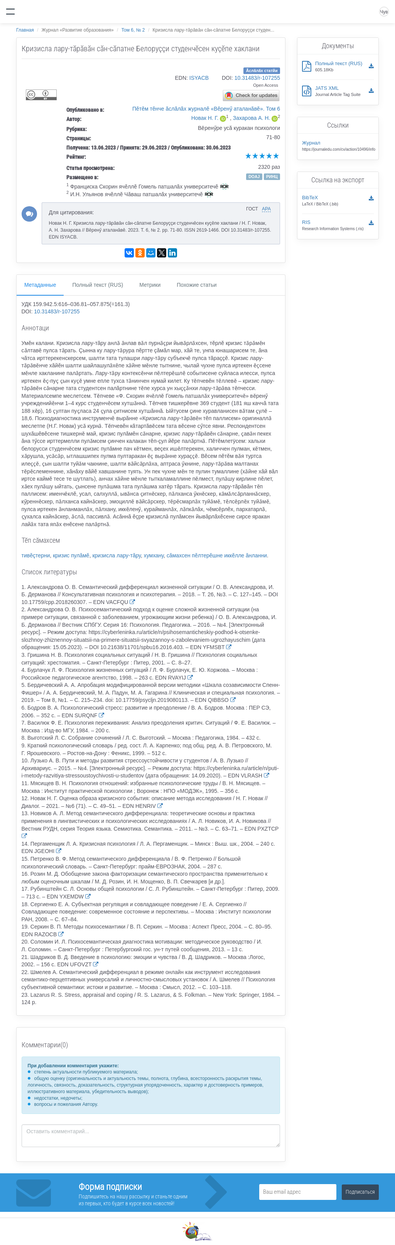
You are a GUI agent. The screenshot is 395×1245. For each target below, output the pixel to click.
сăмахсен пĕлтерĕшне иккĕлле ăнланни (217, 555)
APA (266, 209)
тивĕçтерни (36, 555)
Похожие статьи (196, 285)
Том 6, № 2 (133, 30)
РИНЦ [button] (272, 176)
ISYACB (199, 78)
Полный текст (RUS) (97, 285)
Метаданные (40, 285)
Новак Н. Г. (205, 118)
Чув (384, 12)
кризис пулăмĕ (71, 555)
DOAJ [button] (254, 176)
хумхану (154, 555)
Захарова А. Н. (251, 118)
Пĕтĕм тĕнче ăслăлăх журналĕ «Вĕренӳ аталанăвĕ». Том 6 (206, 109)
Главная (25, 30)
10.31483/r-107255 (257, 78)
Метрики (149, 285)
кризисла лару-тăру (116, 555)
